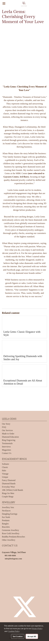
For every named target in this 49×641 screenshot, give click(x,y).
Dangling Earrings (9, 514)
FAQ (4, 427)
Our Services (7, 430)
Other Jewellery (8, 540)
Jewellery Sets (8, 507)
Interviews (6, 447)
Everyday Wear (8, 487)
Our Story (6, 424)
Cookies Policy (13, 631)
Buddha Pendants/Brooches (13, 537)
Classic (5, 467)
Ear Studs (6, 517)
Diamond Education (10, 437)
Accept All (32, 636)
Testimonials (7, 443)
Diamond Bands (9, 483)
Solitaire (5, 464)
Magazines (6, 450)
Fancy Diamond (8, 480)
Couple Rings (7, 496)
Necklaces (6, 511)
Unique (5, 477)
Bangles (5, 524)
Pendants (6, 520)
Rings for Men (8, 493)
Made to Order (8, 434)
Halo (4, 470)
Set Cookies (18, 636)
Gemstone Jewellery (10, 530)
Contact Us (6, 453)
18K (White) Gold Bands (12, 490)
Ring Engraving (8, 440)
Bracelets (6, 527)
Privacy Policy (37, 628)
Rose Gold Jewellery (10, 533)
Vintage (5, 474)
